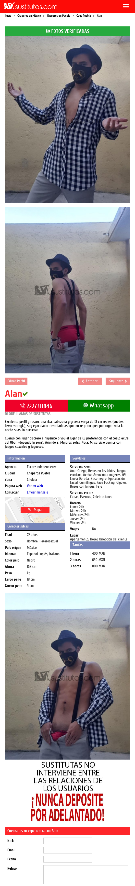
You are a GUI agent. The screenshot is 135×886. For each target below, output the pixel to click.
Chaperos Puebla (38, 473)
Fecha (11, 859)
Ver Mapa (35, 510)
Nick (10, 841)
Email (11, 850)
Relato (12, 868)
